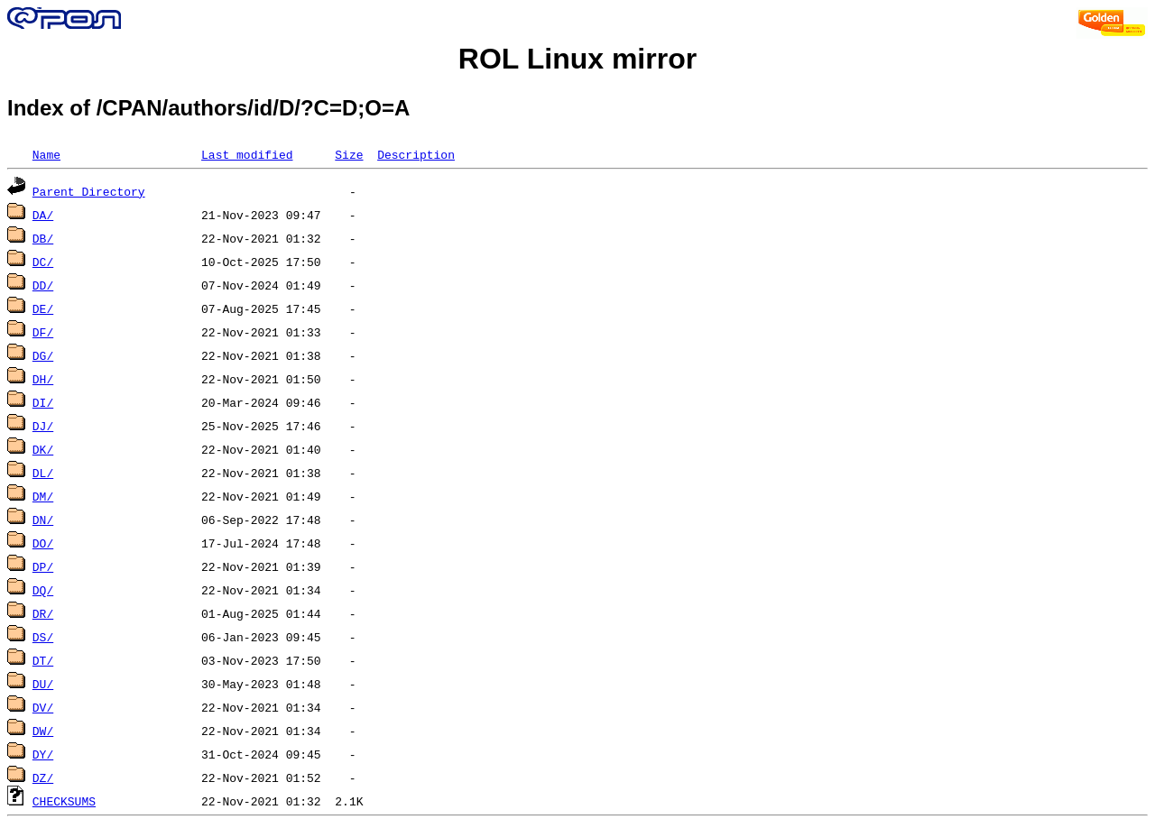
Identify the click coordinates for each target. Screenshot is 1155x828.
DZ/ (42, 777)
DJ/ (42, 426)
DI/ (42, 402)
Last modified (246, 154)
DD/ (42, 285)
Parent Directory (88, 191)
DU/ (42, 684)
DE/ (42, 308)
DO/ (42, 543)
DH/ (42, 379)
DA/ (42, 215)
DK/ (42, 449)
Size (349, 154)
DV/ (42, 707)
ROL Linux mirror (577, 58)
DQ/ (42, 590)
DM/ (42, 496)
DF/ (42, 332)
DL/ (42, 473)
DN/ (42, 519)
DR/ (42, 613)
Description (416, 154)
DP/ (42, 566)
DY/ (42, 754)
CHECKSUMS (64, 801)
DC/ (42, 261)
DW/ (42, 730)
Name (46, 154)
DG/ (42, 355)
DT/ (42, 660)
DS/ (42, 637)
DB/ (42, 238)
